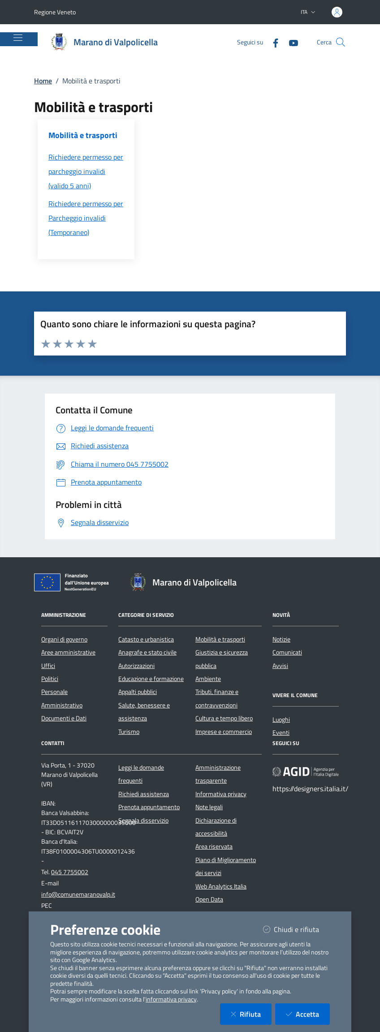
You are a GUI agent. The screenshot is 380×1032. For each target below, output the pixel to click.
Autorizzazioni (136, 666)
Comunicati (287, 652)
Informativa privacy (220, 794)
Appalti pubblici (137, 692)
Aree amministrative (68, 652)
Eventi (280, 732)
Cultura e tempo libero (224, 718)
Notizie (281, 639)
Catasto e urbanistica (146, 639)
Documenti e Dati (63, 718)
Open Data (209, 899)
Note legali (209, 807)
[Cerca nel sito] (340, 42)
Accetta (308, 1013)
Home (43, 80)
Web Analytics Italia (220, 886)
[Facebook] (272, 42)
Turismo (128, 732)
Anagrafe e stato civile (147, 652)
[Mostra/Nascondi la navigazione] (18, 37)
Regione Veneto (55, 12)
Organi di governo (64, 639)
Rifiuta (251, 1013)
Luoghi (281, 719)
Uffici (48, 666)
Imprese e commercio (223, 732)
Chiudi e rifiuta (296, 929)
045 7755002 (69, 872)
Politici (49, 679)
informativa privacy (171, 999)
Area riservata (214, 846)
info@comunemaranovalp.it (78, 894)
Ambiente (208, 679)
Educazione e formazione (151, 679)
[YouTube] (290, 42)
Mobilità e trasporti (220, 639)
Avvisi (280, 666)
